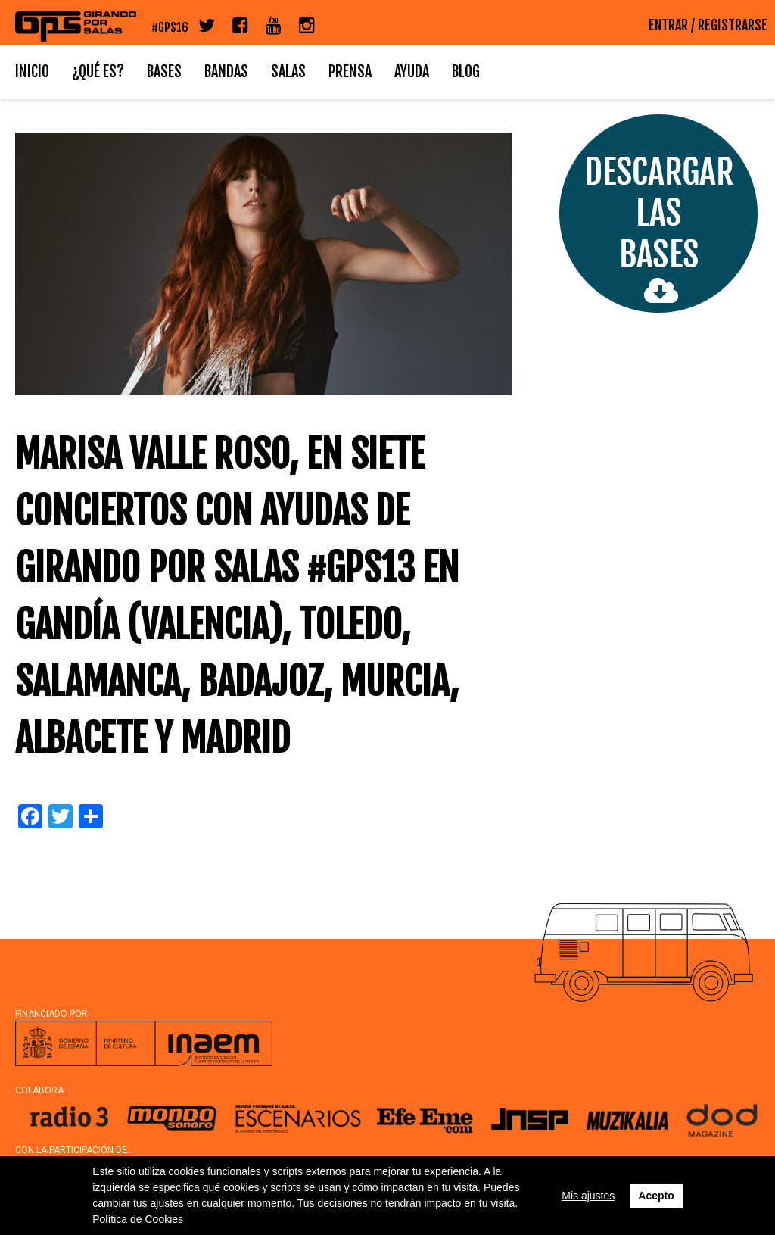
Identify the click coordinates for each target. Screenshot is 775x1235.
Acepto (656, 1196)
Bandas (226, 71)
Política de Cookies (137, 1219)
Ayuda (411, 71)
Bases (164, 71)
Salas (288, 71)
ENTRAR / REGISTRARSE (708, 25)
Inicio (32, 71)
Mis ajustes (588, 1196)
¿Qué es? (98, 71)
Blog (466, 71)
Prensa (350, 71)
